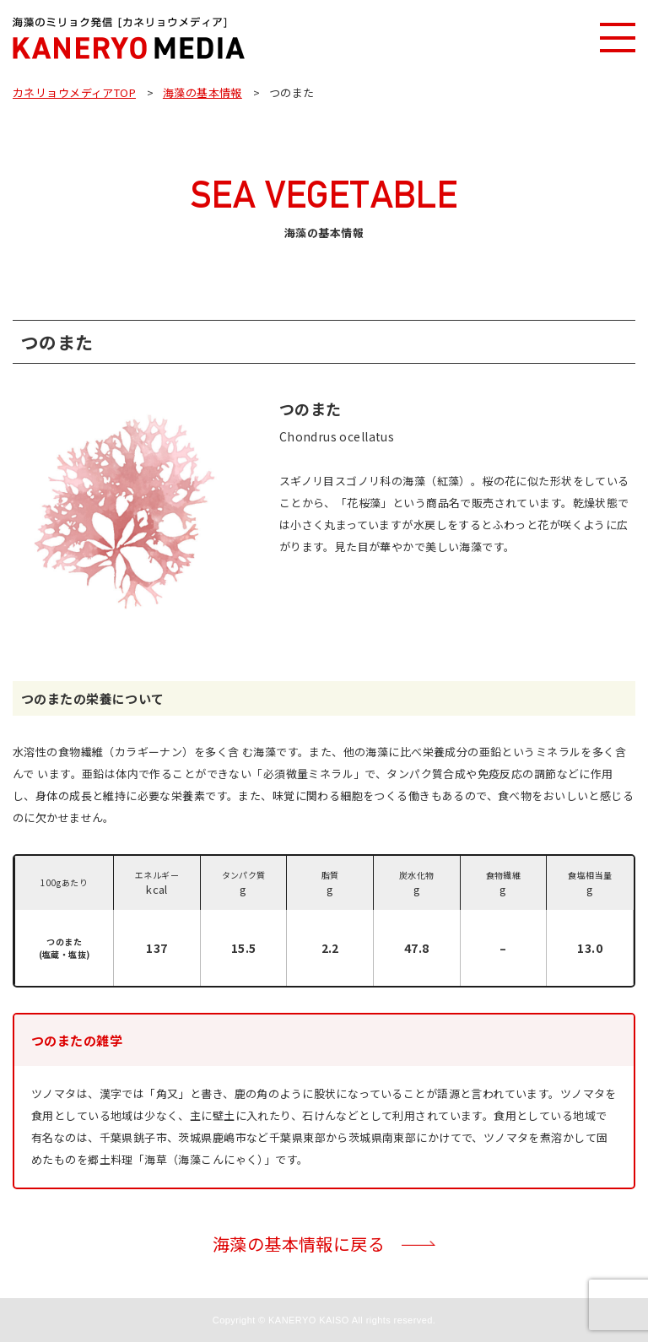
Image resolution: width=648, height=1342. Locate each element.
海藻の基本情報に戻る (299, 1243)
